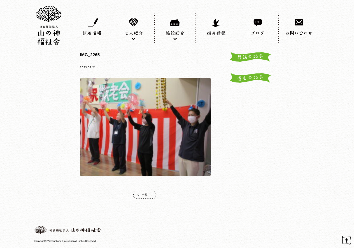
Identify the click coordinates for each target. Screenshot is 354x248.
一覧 (145, 194)
